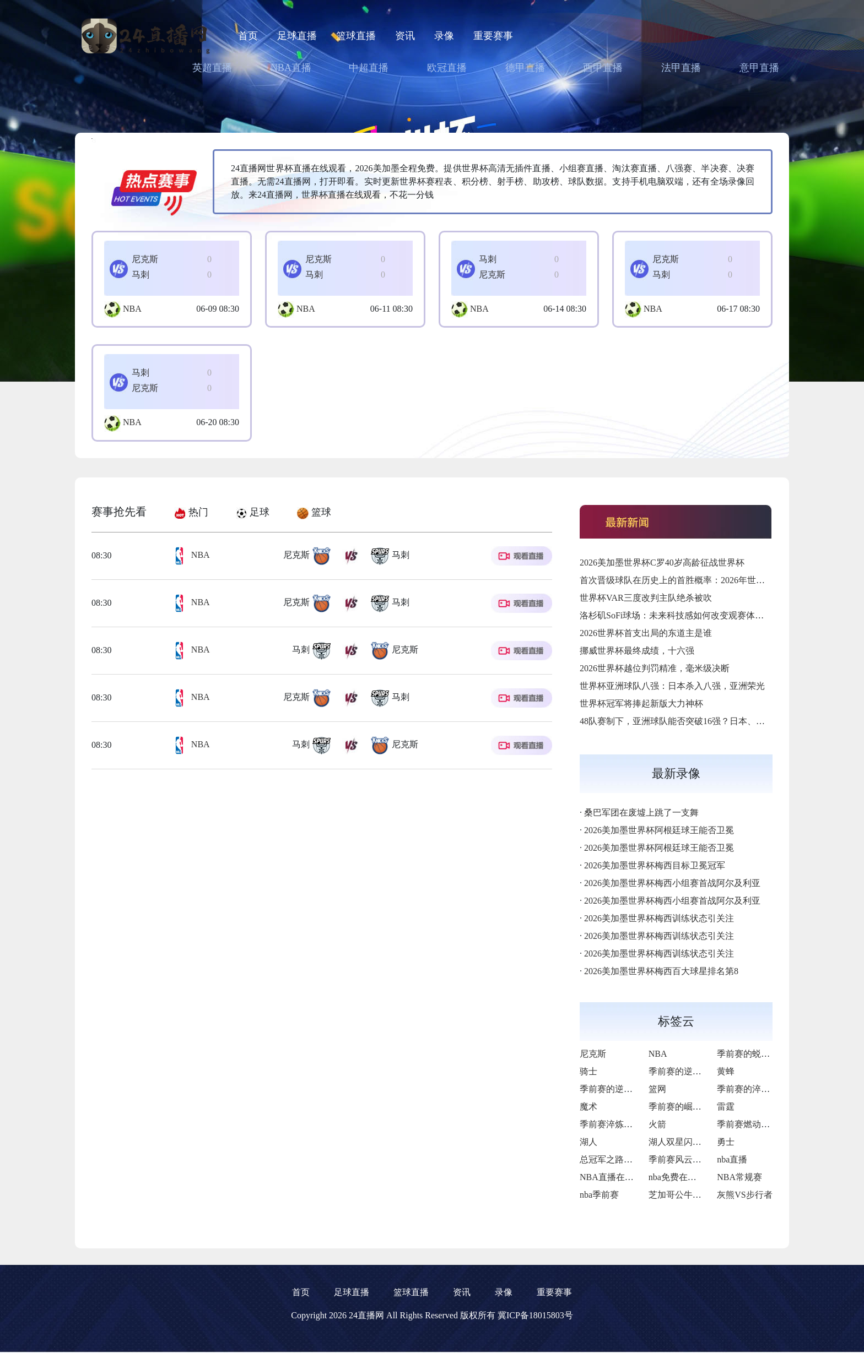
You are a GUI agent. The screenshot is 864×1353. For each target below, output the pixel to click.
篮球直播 (356, 35)
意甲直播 (759, 67)
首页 (248, 35)
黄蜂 (726, 1071)
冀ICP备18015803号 (535, 1315)
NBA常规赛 (739, 1177)
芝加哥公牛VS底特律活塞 (698, 1194)
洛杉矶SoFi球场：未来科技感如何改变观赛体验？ (676, 615)
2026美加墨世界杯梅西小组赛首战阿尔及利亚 (672, 883)
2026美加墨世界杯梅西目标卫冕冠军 (654, 865)
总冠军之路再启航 (615, 1159)
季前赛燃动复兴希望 (756, 1124)
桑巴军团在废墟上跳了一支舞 (641, 812)
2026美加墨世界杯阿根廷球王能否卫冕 (659, 830)
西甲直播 (603, 67)
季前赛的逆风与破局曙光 (697, 1071)
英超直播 (212, 67)
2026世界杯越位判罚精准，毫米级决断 (655, 668)
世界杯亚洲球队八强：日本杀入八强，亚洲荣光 (672, 686)
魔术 (588, 1106)
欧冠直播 (447, 67)
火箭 (657, 1124)
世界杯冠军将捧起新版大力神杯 (641, 703)
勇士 (726, 1141)
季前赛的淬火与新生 (756, 1089)
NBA (132, 308)
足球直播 (297, 35)
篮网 (657, 1089)
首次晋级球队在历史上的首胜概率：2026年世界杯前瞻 (685, 580)
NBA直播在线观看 (615, 1177)
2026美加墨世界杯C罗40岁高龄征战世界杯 (662, 562)
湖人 (588, 1141)
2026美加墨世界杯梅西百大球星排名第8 (661, 971)
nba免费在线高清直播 (690, 1177)
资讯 (405, 35)
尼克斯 (593, 1053)
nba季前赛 (599, 1194)
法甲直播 (681, 67)
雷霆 (726, 1106)
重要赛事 (493, 35)
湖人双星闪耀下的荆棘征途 (701, 1141)
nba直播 (732, 1159)
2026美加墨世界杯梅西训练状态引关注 (659, 918)
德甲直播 (525, 67)
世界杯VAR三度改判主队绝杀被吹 (646, 597)
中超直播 (368, 67)
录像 (444, 35)
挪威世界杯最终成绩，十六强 (637, 650)
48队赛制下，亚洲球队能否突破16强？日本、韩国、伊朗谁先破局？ (712, 721)
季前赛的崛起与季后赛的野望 (706, 1106)
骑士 (588, 1071)
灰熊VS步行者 (744, 1194)
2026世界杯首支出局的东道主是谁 (646, 633)
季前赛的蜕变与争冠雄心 (765, 1053)
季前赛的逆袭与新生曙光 (628, 1089)
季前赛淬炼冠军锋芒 (619, 1124)
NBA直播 (291, 67)
